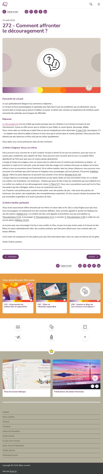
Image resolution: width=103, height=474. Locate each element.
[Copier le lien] (10, 12)
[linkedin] (45, 12)
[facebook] (40, 12)
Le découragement (10, 124)
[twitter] (36, 12)
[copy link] (31, 12)
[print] (26, 12)
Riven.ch (13, 471)
